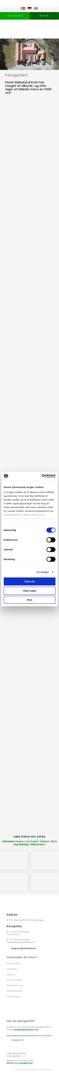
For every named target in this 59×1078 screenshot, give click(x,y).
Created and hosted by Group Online (33, 1069)
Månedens (8, 841)
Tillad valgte (29, 590)
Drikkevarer (37, 844)
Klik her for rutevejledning (20, 1063)
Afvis (29, 599)
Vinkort (44, 841)
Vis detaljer (42, 572)
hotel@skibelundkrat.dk (26, 1029)
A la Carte (31, 841)
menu (19, 841)
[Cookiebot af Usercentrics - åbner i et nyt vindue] (42, 476)
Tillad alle (29, 581)
